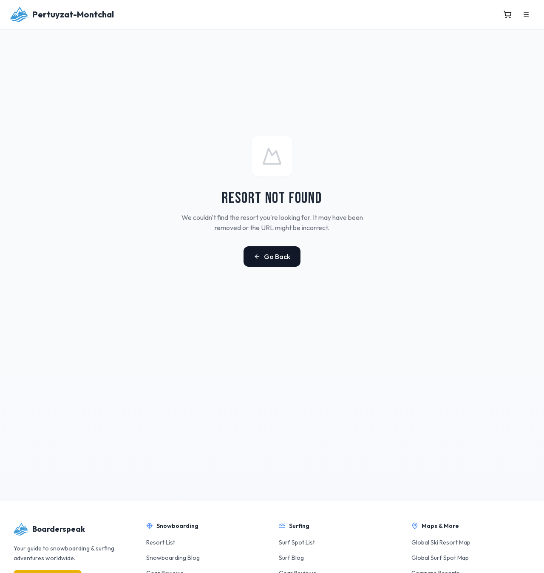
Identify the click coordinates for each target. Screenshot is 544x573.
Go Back (272, 256)
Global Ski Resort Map (440, 542)
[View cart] (507, 14)
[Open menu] (526, 14)
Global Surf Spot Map (440, 558)
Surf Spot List (297, 542)
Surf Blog (291, 558)
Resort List (160, 542)
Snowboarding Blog (173, 558)
